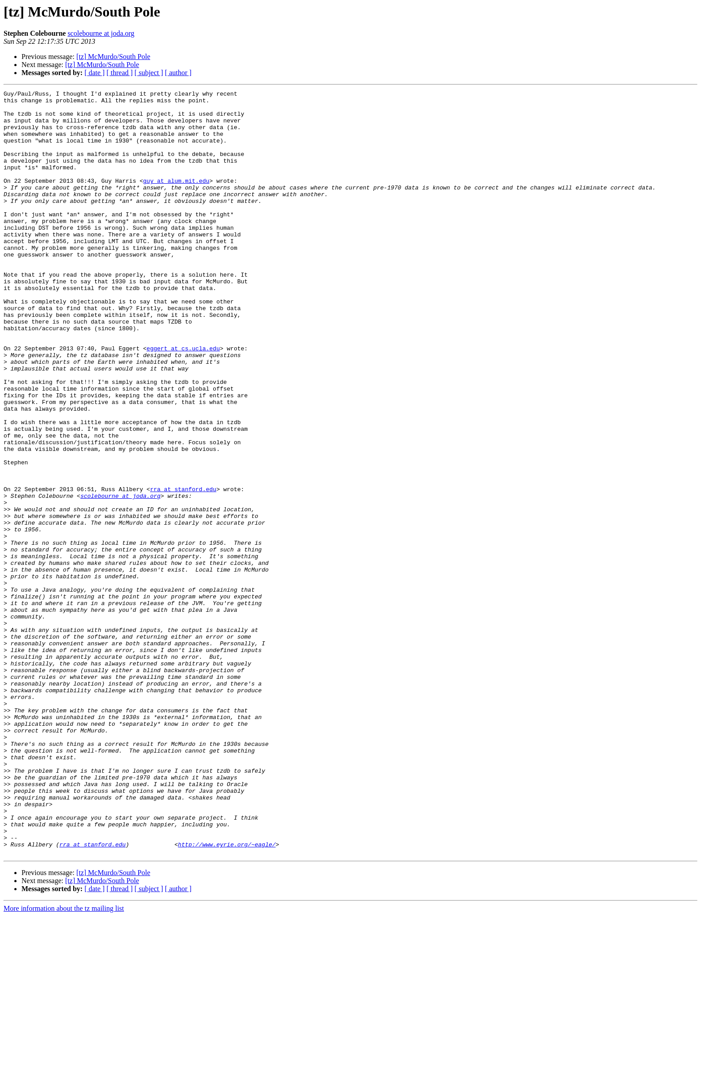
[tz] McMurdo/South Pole (113, 56)
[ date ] (94, 72)
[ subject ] (149, 72)
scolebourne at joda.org (101, 33)
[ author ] (178, 72)
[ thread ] (119, 72)
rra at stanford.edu (183, 569)
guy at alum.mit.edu (176, 199)
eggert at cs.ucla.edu (183, 400)
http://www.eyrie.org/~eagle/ (226, 996)
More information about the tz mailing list (64, 1061)
